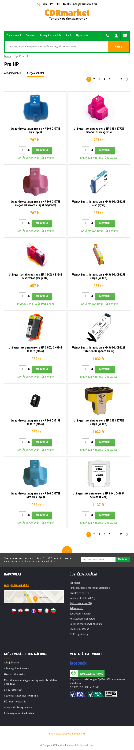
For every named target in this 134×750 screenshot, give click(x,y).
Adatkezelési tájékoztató (82, 618)
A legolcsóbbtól (35, 73)
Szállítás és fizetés (79, 593)
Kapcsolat (75, 582)
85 (121, 79)
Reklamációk (76, 608)
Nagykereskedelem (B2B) (82, 598)
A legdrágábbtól (12, 73)
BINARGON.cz (78, 733)
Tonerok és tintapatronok (81, 745)
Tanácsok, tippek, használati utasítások (90, 587)
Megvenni (42, 150)
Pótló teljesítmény (79, 634)
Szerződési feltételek (80, 613)
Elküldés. (123, 559)
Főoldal (7, 56)
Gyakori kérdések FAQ (81, 603)
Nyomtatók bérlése (79, 629)
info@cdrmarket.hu (84, 4)
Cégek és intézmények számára (86, 623)
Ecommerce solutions (60, 733)
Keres (118, 46)
